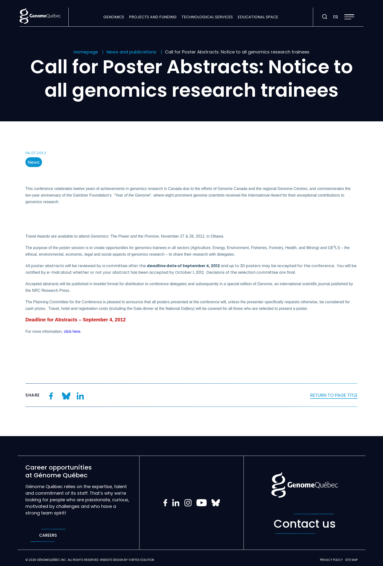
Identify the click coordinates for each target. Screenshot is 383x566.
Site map (351, 560)
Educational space (258, 17)
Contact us (304, 524)
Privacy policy (331, 560)
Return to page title (334, 395)
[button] (349, 16)
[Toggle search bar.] (324, 17)
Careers (48, 535)
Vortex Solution (141, 560)
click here (72, 331)
